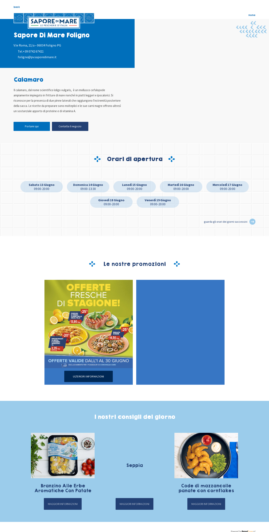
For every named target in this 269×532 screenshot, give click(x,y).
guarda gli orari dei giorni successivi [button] (225, 221)
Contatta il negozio (70, 126)
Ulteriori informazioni (88, 376)
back (17, 7)
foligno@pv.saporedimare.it (37, 57)
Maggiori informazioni (63, 504)
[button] (252, 222)
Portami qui (32, 126)
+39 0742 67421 (33, 51)
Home (251, 15)
